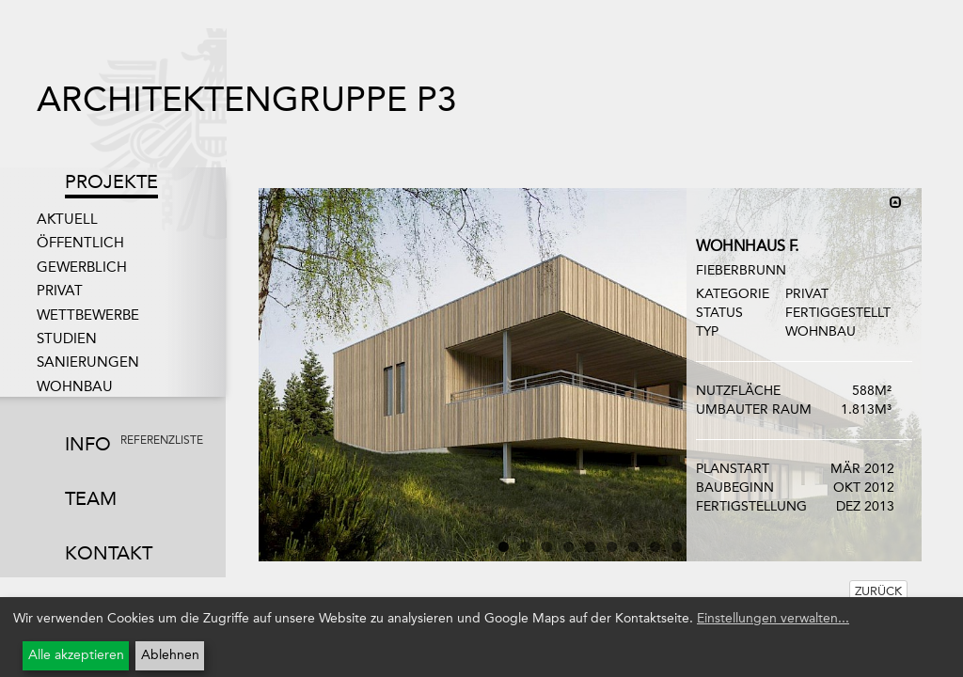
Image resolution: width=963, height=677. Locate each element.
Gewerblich (82, 267)
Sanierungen (88, 362)
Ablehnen (170, 655)
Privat (60, 290)
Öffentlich (80, 242)
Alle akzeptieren (76, 655)
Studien (67, 338)
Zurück (878, 591)
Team (91, 498)
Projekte (111, 181)
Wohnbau (75, 386)
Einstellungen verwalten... (773, 618)
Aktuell (67, 219)
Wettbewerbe (88, 315)
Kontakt (108, 553)
